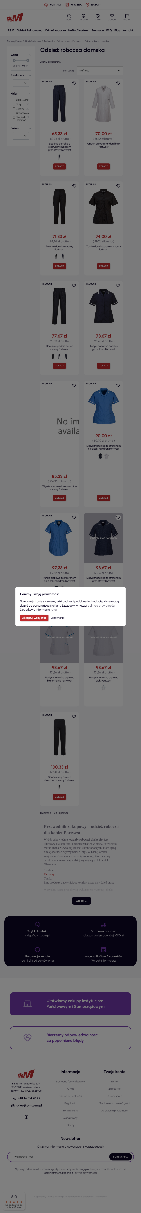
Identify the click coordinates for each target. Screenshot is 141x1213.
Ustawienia (57, 617)
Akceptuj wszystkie (34, 617)
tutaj (54, 609)
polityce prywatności (101, 605)
